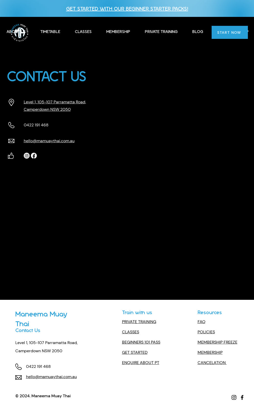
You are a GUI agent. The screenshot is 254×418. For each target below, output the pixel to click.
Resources (210, 312)
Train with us (137, 312)
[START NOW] (230, 32)
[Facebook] (34, 156)
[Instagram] (27, 156)
